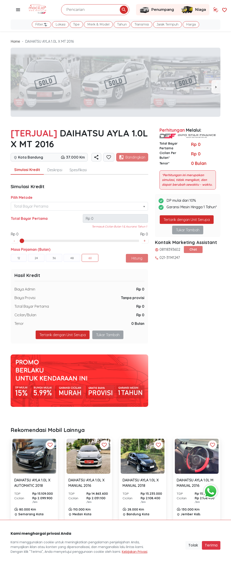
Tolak (193, 545)
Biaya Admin (24, 289)
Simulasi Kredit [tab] (27, 169)
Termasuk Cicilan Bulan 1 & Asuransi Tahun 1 (119, 226)
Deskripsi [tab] (54, 170)
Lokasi (60, 24)
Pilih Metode (21, 197)
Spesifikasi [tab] (78, 170)
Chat (193, 249)
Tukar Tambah (108, 335)
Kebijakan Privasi (134, 551)
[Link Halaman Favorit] (224, 9)
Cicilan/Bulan (25, 315)
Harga (191, 24)
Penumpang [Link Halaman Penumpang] (156, 9)
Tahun (122, 24)
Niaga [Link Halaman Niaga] (193, 9)
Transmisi (141, 24)
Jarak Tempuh (167, 24)
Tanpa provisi (132, 297)
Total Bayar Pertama (29, 218)
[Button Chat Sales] (210, 490)
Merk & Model (98, 24)
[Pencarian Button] (124, 10)
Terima (211, 545)
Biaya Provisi (24, 297)
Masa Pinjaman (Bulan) (30, 249)
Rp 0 (140, 289)
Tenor (19, 323)
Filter (41, 24)
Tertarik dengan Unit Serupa (62, 335)
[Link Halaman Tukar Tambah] (215, 9)
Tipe (76, 24)
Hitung (137, 258)
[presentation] (215, 87)
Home (15, 41)
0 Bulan (137, 323)
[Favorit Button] (50, 444)
